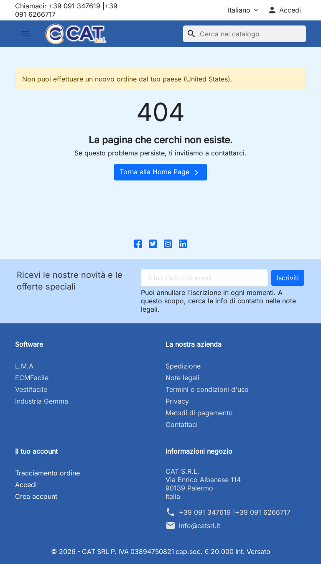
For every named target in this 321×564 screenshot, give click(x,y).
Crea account (36, 496)
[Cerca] (244, 33)
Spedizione (183, 366)
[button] (284, 10)
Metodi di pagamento (199, 413)
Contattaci (182, 424)
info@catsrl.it (199, 525)
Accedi (26, 484)
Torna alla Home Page (160, 173)
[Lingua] (235, 10)
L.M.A (24, 366)
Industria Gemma (41, 401)
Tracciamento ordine (47, 473)
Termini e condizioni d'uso (207, 389)
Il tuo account (36, 451)
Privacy (177, 401)
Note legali (182, 377)
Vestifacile (31, 389)
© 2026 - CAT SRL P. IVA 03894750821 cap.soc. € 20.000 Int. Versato (160, 551)
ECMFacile (31, 377)
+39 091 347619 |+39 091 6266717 (234, 512)
